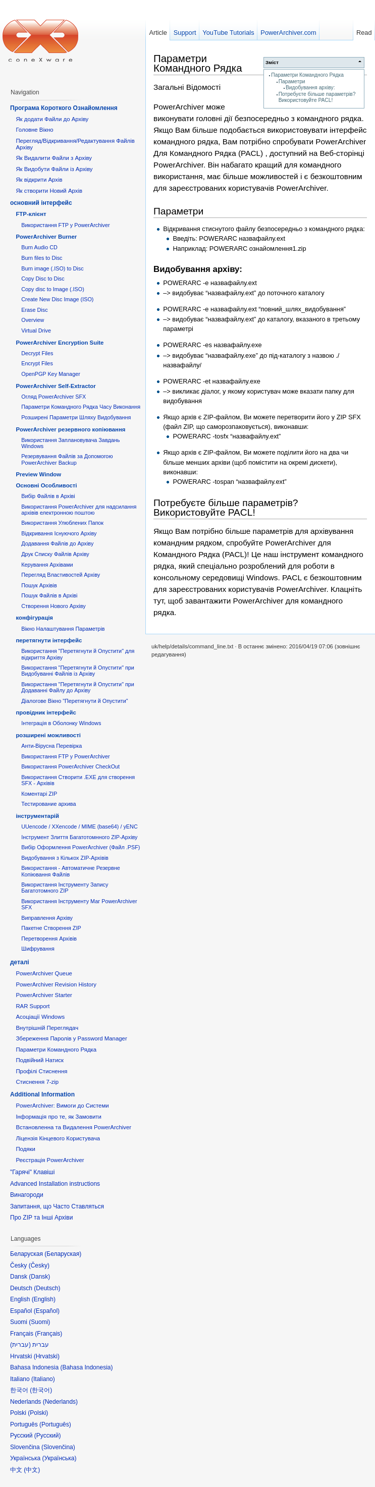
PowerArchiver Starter (44, 995)
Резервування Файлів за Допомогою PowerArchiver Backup (67, 459)
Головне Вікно (34, 130)
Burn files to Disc (41, 258)
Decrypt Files (37, 353)
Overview (32, 320)
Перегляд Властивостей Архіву (60, 575)
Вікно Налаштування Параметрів (62, 629)
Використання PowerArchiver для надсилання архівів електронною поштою (78, 510)
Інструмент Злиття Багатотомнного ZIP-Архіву (79, 837)
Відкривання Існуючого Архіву (58, 533)
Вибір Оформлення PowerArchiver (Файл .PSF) (80, 847)
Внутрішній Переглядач (47, 1028)
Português (55, 1424)
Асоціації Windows (40, 1017)
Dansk (39, 1276)
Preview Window (38, 474)
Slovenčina (58, 1447)
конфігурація (34, 618)
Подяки (25, 1149)
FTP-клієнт (31, 214)
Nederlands (60, 1401)
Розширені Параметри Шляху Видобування (76, 417)
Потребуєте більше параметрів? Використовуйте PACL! (317, 97)
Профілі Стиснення (41, 1071)
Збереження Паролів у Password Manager (71, 1038)
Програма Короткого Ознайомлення (64, 108)
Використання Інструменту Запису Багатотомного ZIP (64, 888)
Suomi (39, 1322)
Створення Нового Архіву (53, 606)
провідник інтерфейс (46, 712)
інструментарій (37, 816)
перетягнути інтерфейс (49, 640)
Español (47, 1310)
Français (48, 1333)
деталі (19, 962)
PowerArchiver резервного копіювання (70, 429)
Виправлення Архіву (47, 918)
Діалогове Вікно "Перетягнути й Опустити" (74, 701)
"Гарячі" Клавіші (32, 1172)
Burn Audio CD (39, 247)
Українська (59, 1458)
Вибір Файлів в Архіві (48, 496)
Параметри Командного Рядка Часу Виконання (80, 407)
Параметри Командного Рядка (307, 75)
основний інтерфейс (41, 202)
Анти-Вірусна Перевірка (51, 746)
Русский (47, 1435)
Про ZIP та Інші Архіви (41, 1217)
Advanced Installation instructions (55, 1183)
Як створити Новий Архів (49, 191)
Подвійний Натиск (40, 1060)
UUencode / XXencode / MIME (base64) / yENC (79, 826)
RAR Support (32, 1006)
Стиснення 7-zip (37, 1082)
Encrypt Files (37, 363)
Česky (39, 1265)
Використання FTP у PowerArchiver (65, 225)
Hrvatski (47, 1356)
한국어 (41, 1390)
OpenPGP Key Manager (50, 374)
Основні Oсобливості (46, 485)
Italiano (43, 1379)
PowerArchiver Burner (46, 237)
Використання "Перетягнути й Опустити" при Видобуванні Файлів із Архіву (77, 671)
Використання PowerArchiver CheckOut (70, 766)
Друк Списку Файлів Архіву (55, 554)
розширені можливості (48, 735)
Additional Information (42, 1094)
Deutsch (47, 1288)
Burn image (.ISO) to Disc (52, 268)
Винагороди (26, 1194)
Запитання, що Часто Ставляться (57, 1206)
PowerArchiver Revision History (56, 984)
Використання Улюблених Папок (62, 523)
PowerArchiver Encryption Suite (59, 343)
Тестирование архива (48, 804)
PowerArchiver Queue (44, 973)
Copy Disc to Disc (42, 279)
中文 (32, 1469)
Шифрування (38, 949)
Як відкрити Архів (39, 180)
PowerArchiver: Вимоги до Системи (62, 1106)
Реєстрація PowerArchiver (50, 1160)
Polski (38, 1412)
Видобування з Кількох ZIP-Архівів (65, 858)
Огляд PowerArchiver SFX (53, 397)
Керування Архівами (47, 565)
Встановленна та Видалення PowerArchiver (73, 1127)
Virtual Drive (36, 330)
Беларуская (62, 1253)
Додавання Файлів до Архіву (57, 543)
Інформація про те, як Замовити (58, 1117)
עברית (20, 1344)
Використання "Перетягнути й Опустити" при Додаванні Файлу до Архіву (77, 687)
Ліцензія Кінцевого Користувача (58, 1138)
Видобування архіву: (310, 87)
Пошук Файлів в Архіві (49, 595)
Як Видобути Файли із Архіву (54, 169)
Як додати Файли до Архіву (52, 119)
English (43, 1299)
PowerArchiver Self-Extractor (55, 386)
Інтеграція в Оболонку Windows (61, 723)
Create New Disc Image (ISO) (57, 299)
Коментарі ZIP (39, 794)
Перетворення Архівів (49, 938)
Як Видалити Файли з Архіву (54, 158)
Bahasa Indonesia (86, 1367)
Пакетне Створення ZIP (51, 928)
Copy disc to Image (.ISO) (52, 289)
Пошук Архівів (39, 585)
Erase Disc (34, 310)
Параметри (292, 81)
